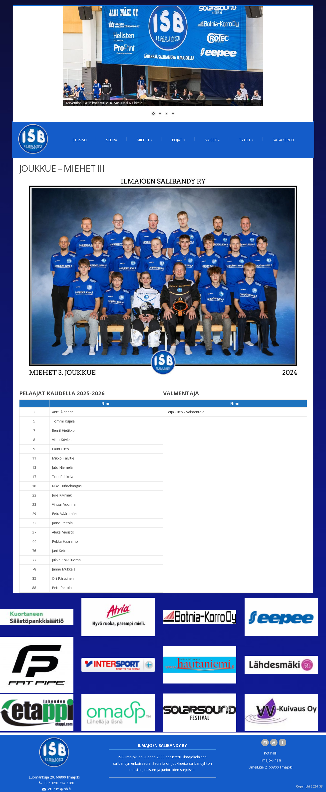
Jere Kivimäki (62, 495)
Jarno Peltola (62, 522)
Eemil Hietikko (63, 430)
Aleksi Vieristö (63, 532)
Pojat (178, 140)
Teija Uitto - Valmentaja (185, 412)
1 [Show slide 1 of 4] (153, 114)
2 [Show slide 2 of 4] (160, 114)
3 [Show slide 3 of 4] (166, 114)
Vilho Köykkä (62, 439)
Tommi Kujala (63, 421)
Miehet (144, 140)
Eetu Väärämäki (64, 513)
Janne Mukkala (63, 569)
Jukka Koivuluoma (66, 560)
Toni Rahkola (62, 476)
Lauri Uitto (60, 448)
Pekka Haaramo (65, 541)
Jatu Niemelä (62, 467)
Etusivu (79, 140)
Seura (111, 140)
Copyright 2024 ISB (309, 786)
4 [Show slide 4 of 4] (173, 114)
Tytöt (246, 140)
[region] (163, 64)
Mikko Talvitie (63, 458)
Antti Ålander (62, 412)
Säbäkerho (283, 140)
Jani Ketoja (60, 550)
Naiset (212, 140)
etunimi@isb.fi (59, 788)
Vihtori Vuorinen (64, 504)
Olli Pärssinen (63, 578)
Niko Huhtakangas (67, 486)
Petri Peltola (62, 587)
